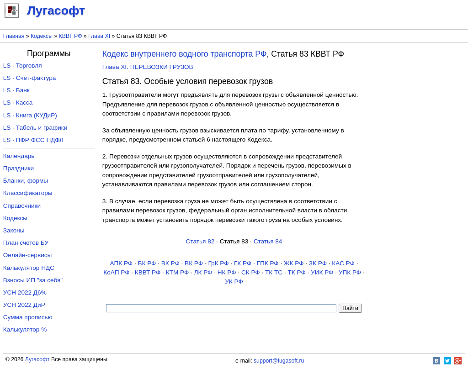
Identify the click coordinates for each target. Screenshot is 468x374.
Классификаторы (28, 193)
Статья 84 (268, 241)
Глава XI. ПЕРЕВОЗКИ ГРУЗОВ (147, 66)
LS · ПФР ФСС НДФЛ (33, 140)
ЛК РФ (203, 272)
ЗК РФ (318, 263)
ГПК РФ (268, 263)
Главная (14, 36)
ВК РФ (170, 263)
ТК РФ (296, 272)
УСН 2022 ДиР (24, 304)
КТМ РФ (177, 272)
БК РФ (147, 263)
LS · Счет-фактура (29, 77)
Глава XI (99, 36)
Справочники (22, 205)
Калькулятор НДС (28, 267)
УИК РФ (322, 272)
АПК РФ (121, 263)
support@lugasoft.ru (279, 361)
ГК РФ (242, 263)
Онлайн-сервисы (27, 255)
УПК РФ (350, 272)
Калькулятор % (25, 329)
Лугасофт (37, 359)
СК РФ (250, 272)
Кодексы (42, 36)
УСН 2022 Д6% (25, 292)
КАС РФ (343, 263)
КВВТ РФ (70, 36)
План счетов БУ (25, 242)
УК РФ (234, 281)
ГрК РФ (218, 263)
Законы (14, 230)
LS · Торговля (22, 65)
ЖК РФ (294, 263)
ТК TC (273, 272)
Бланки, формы (25, 180)
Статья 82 (200, 241)
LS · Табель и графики (35, 127)
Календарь (19, 156)
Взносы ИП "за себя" (33, 280)
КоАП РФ (116, 272)
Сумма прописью (28, 317)
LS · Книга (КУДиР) (30, 115)
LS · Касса (18, 102)
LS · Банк (16, 90)
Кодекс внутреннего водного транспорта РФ (184, 53)
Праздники (18, 168)
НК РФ (227, 272)
